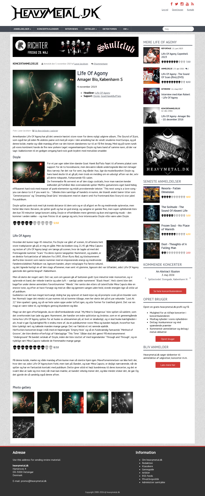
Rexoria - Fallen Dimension (170, 190)
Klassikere (147, 466)
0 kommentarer (101, 63)
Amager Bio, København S (100, 79)
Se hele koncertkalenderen (168, 291)
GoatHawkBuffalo (111, 96)
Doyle (96, 96)
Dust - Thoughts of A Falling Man (174, 246)
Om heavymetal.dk (152, 459)
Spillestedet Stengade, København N (167, 279)
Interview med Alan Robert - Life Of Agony (175, 96)
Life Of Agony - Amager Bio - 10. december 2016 (175, 118)
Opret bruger (177, 9)
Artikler (146, 472)
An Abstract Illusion (168, 271)
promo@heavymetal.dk (33, 481)
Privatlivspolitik (150, 479)
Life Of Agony (102, 92)
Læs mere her (167, 365)
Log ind (165, 9)
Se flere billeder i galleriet (46, 130)
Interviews (71, 29)
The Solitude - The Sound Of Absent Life (174, 208)
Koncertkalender (47, 29)
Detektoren (110, 29)
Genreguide (148, 469)
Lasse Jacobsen (81, 63)
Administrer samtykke (153, 482)
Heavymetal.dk (56, 13)
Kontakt (190, 9)
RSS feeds (147, 475)
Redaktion (147, 463)
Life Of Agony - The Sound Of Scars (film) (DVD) (175, 75)
